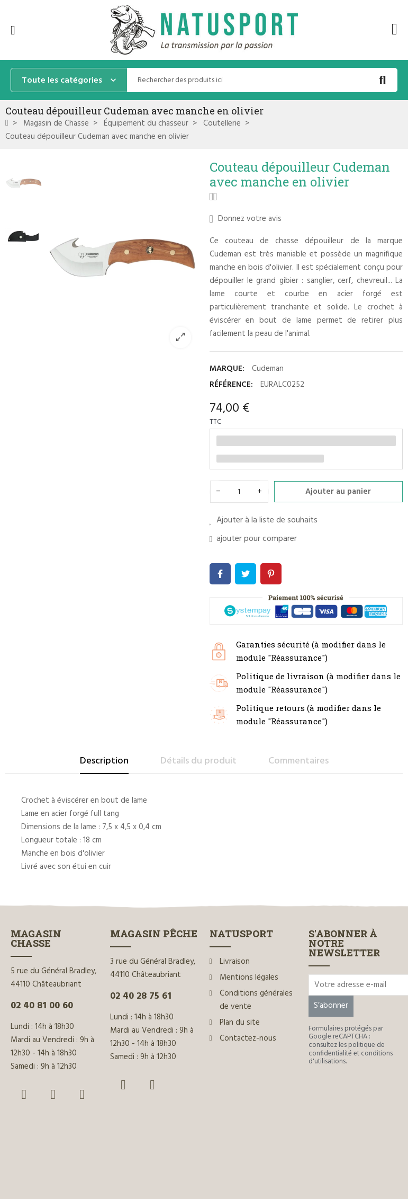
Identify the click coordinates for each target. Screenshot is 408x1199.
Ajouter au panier (338, 491)
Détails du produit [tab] (198, 761)
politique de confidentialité (347, 1049)
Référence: (231, 384)
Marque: (227, 368)
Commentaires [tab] (298, 761)
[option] (123, 257)
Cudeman (268, 368)
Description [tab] (104, 761)
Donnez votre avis (246, 219)
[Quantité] (239, 491)
